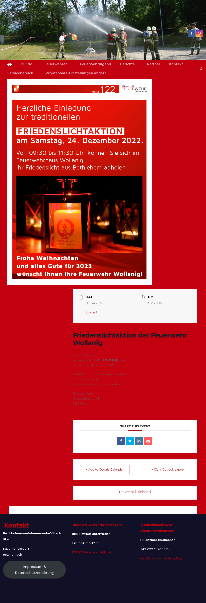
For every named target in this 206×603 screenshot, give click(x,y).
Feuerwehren (57, 64)
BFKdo (28, 64)
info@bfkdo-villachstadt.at (161, 558)
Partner (153, 64)
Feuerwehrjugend (95, 64)
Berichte (129, 64)
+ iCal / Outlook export (167, 469)
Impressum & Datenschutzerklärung (34, 569)
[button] (201, 69)
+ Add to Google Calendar (105, 469)
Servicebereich (22, 73)
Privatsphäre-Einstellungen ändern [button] (77, 73)
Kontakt (176, 64)
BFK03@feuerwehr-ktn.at (91, 552)
